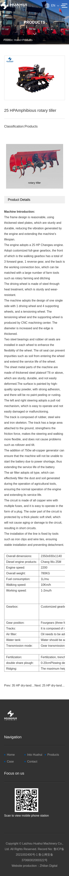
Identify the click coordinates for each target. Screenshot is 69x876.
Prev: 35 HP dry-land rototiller (19, 685)
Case (10, 761)
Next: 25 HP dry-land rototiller (50, 685)
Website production (24, 865)
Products (27, 39)
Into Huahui (34, 754)
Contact (32, 761)
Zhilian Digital (48, 865)
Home (17, 39)
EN (55, 5)
